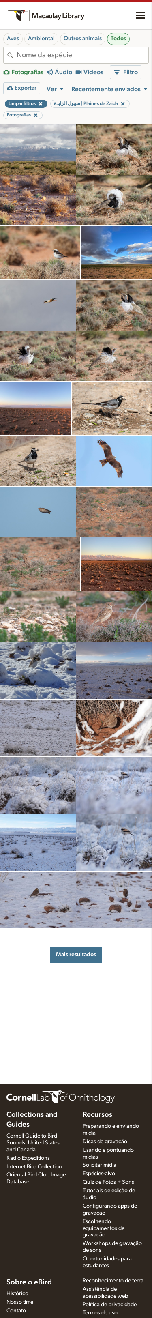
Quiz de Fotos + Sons (108, 1182)
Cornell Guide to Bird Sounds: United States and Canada (33, 1143)
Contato (16, 1311)
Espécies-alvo (99, 1173)
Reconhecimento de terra (113, 1281)
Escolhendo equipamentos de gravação (103, 1228)
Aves (13, 38)
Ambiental (41, 38)
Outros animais (83, 38)
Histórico (17, 1294)
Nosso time (19, 1302)
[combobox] (82, 55)
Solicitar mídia (99, 1165)
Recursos (97, 1114)
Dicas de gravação (105, 1141)
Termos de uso (100, 1313)
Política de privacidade (110, 1304)
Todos (118, 38)
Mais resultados (76, 954)
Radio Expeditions (28, 1158)
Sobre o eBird (29, 1282)
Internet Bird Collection (34, 1167)
